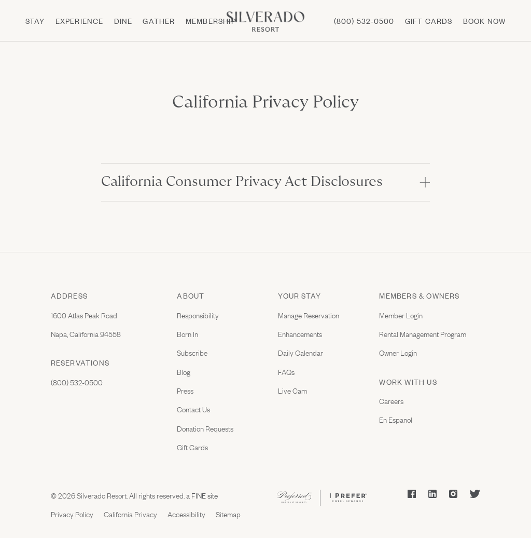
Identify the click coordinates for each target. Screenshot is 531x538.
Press (185, 390)
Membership (211, 21)
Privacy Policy (72, 513)
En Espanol (395, 419)
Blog (183, 371)
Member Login (401, 315)
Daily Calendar (300, 352)
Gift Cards (192, 446)
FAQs (286, 371)
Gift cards (429, 21)
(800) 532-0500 (364, 21)
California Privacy (130, 513)
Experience (79, 21)
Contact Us (193, 408)
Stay (35, 21)
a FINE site (201, 495)
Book (484, 21)
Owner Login (398, 352)
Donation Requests (205, 428)
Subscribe (192, 352)
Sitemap (228, 513)
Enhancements (300, 333)
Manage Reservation (308, 315)
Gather (159, 21)
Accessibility (186, 513)
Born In (187, 333)
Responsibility (198, 315)
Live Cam (292, 390)
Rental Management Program (422, 333)
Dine (123, 21)
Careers (391, 400)
